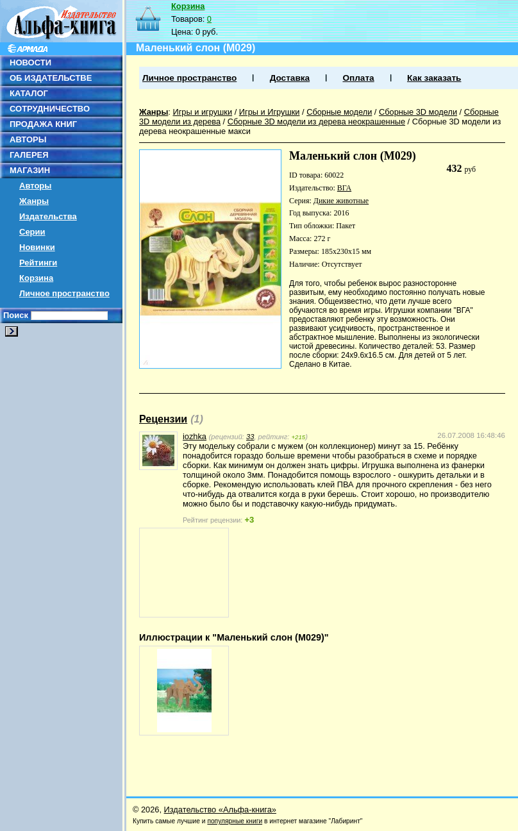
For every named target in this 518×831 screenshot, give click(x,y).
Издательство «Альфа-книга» (220, 809)
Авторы (35, 185)
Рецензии (163, 419)
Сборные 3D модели (418, 112)
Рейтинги (38, 262)
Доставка (290, 78)
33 (250, 437)
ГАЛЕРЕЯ (29, 155)
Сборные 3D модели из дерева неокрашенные (316, 121)
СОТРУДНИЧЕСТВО (50, 108)
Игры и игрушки (202, 112)
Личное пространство (64, 293)
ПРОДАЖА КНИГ (43, 124)
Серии (32, 232)
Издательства (48, 216)
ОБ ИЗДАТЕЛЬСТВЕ (51, 78)
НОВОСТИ (30, 62)
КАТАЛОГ (29, 93)
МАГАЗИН (30, 170)
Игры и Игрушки (269, 112)
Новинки (37, 247)
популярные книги (234, 821)
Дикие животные (341, 200)
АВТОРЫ (28, 139)
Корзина (36, 278)
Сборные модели (339, 112)
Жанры (34, 201)
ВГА (344, 187)
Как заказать (434, 78)
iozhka (194, 436)
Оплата (358, 78)
